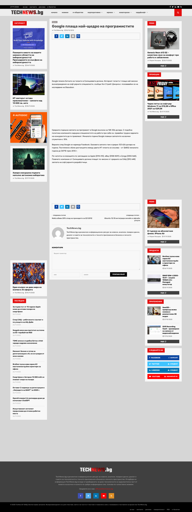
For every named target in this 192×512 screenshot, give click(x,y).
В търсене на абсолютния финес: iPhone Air (160, 232)
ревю (151, 23)
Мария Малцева (155, 60)
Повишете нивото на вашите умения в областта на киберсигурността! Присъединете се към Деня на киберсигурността (27, 57)
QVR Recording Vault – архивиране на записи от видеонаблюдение (170, 330)
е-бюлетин (51, 7)
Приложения (155, 302)
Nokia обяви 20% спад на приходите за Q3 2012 (72, 218)
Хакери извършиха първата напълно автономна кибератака (28, 174)
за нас (25, 7)
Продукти (154, 250)
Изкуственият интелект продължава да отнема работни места (26, 411)
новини (65, 12)
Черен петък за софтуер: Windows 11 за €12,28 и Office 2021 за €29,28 (161, 106)
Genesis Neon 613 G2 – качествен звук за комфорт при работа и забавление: (163, 55)
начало (54, 12)
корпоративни (94, 12)
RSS (168, 509)
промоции (154, 74)
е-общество (78, 12)
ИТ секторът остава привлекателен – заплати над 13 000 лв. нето (27, 100)
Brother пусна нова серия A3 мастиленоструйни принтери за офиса (27, 366)
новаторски (124, 12)
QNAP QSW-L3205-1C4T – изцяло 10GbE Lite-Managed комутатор (170, 280)
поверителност (159, 509)
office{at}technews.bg (104, 489)
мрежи (110, 12)
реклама (42, 7)
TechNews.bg (58, 30)
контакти (33, 7)
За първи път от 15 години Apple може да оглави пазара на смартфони (27, 309)
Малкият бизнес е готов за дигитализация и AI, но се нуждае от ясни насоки (28, 353)
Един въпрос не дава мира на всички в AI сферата (27, 288)
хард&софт (141, 12)
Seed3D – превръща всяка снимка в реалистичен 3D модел (169, 311)
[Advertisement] (96, 59)
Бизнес (55, 22)
